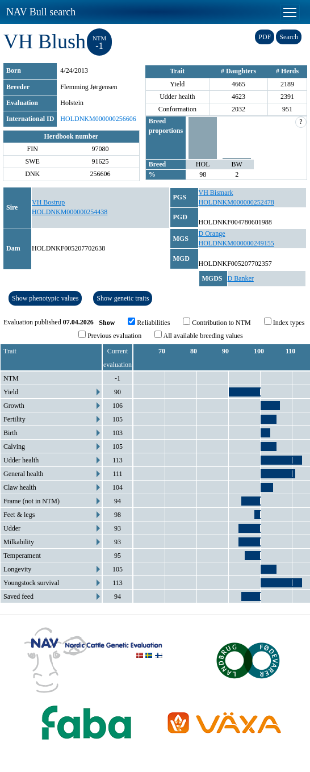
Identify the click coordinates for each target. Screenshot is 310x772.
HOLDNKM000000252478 (236, 202)
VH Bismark (216, 193)
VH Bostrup (48, 202)
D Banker (241, 278)
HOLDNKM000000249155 (236, 243)
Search (288, 37)
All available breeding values (198, 335)
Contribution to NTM (216, 322)
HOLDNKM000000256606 (98, 119)
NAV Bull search (41, 12)
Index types (284, 322)
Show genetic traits (123, 298)
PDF (264, 37)
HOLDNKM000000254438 (69, 212)
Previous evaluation (109, 335)
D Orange (212, 233)
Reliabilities (149, 322)
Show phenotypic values (45, 298)
